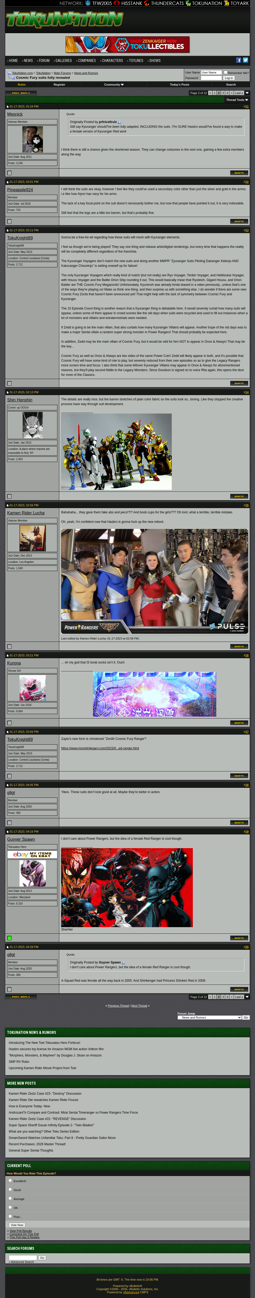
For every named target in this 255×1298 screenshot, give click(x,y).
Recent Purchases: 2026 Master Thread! (37, 1144)
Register (59, 84)
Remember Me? (236, 73)
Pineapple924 (20, 190)
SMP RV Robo (19, 1062)
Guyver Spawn (21, 839)
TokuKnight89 (20, 238)
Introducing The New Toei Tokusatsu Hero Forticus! (44, 1043)
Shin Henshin (19, 400)
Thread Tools (235, 99)
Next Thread (139, 1005)
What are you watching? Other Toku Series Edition (44, 1131)
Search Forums (20, 1248)
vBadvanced (131, 1292)
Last (239, 93)
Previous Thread (118, 1005)
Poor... (18, 1216)
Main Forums (62, 73)
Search (231, 84)
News (28, 60)
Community (114, 84)
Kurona (14, 663)
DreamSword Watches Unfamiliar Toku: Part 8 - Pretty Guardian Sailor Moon (62, 1138)
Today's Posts (179, 84)
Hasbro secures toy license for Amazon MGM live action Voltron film (56, 1049)
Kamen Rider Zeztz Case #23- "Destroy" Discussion (45, 1093)
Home (13, 60)
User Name (192, 72)
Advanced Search (22, 1261)
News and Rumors (86, 73)
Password (191, 78)
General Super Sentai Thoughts (31, 1150)
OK (16, 1208)
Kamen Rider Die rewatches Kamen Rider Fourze (43, 1100)
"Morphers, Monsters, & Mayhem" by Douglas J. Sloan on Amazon (55, 1055)
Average (19, 1199)
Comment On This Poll (24, 1234)
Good (17, 1190)
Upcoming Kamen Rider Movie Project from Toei (42, 1068)
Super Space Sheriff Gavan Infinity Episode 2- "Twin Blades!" (51, 1125)
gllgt (11, 792)
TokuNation (43, 73)
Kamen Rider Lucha (25, 513)
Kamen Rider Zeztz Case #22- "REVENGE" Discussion (47, 1119)
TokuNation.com (22, 73)
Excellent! (20, 1181)
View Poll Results (21, 1230)
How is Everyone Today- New (29, 1106)
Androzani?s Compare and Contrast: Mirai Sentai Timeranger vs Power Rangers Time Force (73, 1112)
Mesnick (15, 114)
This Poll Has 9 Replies (24, 1237)
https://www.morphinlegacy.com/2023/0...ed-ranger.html (100, 748)
